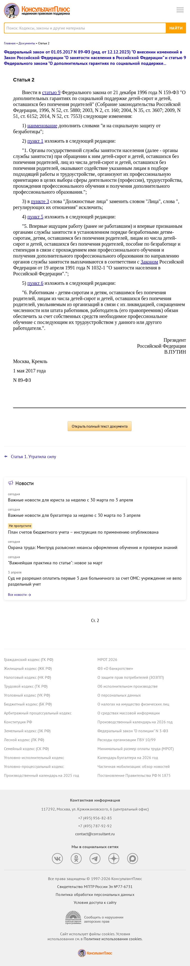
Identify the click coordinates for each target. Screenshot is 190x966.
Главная (10, 43)
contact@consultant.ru (95, 833)
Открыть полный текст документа (100, 426)
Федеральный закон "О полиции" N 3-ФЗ (132, 730)
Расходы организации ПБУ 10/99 (126, 739)
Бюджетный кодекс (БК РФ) (28, 704)
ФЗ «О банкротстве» (115, 668)
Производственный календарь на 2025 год (41, 775)
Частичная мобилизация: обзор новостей (133, 766)
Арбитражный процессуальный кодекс (37, 712)
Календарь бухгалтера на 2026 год (127, 757)
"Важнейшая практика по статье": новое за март (55, 563)
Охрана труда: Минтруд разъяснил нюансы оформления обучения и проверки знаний (92, 547)
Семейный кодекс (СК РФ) (26, 748)
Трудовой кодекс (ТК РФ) (26, 686)
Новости (24, 483)
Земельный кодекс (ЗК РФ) (27, 730)
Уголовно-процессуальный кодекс (34, 766)
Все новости (17, 594)
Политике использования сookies (113, 938)
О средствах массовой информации (128, 712)
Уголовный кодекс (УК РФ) (27, 695)
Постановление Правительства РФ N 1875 (134, 775)
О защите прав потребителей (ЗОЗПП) (130, 677)
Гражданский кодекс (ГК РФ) (28, 659)
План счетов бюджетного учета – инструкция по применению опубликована (83, 532)
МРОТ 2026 (107, 659)
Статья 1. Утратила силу (33, 456)
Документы (27, 43)
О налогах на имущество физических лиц (133, 704)
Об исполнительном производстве (127, 686)
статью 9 (51, 92)
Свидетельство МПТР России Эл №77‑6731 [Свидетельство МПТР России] (95, 886)
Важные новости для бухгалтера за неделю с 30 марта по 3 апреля (74, 515)
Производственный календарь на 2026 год (135, 721)
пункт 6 (35, 283)
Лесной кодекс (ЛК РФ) (24, 739)
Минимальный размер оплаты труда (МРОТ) (135, 748)
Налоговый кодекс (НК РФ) (27, 677)
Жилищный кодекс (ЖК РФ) (28, 668)
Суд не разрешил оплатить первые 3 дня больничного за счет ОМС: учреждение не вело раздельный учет (95, 581)
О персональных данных (119, 695)
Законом (149, 261)
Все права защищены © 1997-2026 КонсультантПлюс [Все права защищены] (95, 878)
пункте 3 (40, 201)
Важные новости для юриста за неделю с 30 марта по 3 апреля (70, 500)
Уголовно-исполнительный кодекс (34, 757)
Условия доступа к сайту (95, 902)
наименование (42, 125)
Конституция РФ (18, 721)
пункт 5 (35, 216)
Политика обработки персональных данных (95, 894)
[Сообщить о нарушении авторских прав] (95, 917)
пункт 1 (35, 141)
